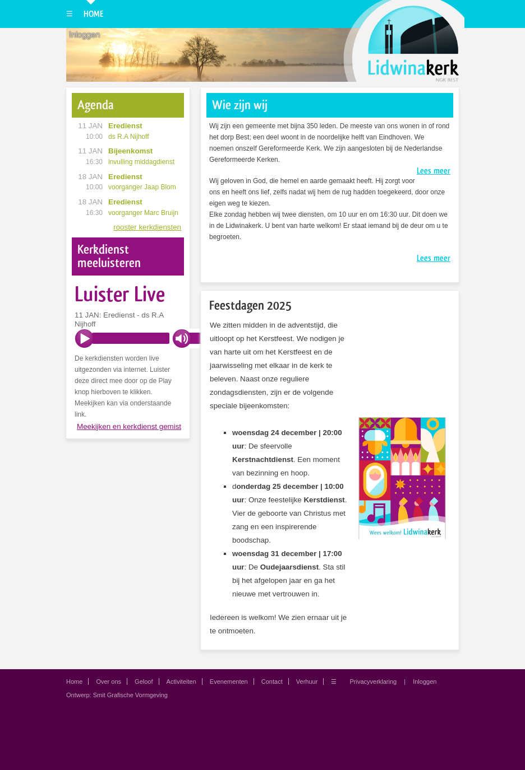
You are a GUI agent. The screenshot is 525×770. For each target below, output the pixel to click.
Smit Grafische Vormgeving (130, 695)
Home (93, 14)
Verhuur (307, 681)
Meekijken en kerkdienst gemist (129, 426)
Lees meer (433, 170)
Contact (272, 681)
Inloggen (84, 35)
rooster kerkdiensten (147, 227)
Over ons (108, 681)
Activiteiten (181, 681)
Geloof (144, 681)
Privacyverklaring (373, 681)
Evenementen (229, 681)
